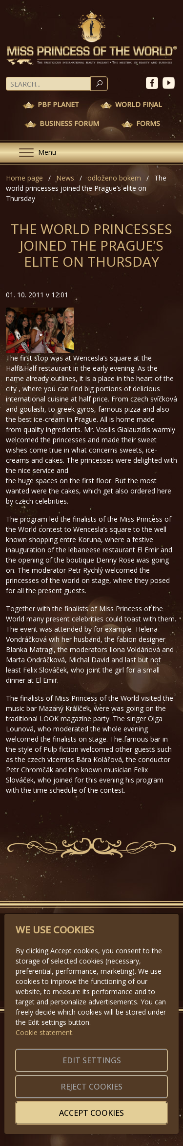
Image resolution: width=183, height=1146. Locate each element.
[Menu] (33, 152)
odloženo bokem (114, 177)
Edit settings (91, 1060)
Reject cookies (91, 1086)
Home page (24, 177)
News (65, 177)
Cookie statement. (45, 1032)
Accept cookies (91, 1113)
